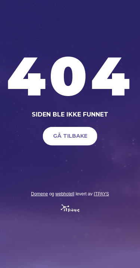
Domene (39, 193)
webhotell (64, 193)
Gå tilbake (70, 136)
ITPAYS (101, 193)
